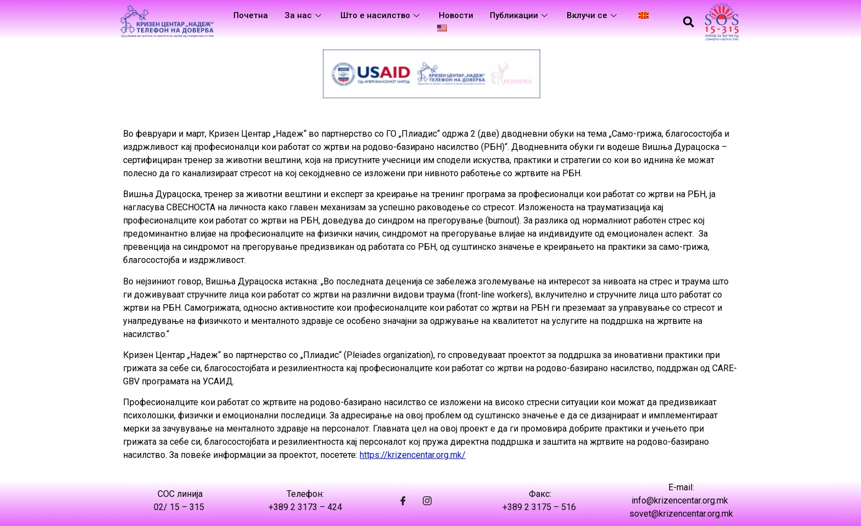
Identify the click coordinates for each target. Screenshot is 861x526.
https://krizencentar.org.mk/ (413, 455)
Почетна (250, 15)
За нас (304, 15)
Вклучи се (593, 15)
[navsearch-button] (689, 22)
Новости (456, 15)
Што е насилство (381, 15)
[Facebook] (403, 501)
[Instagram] (427, 501)
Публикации (520, 15)
